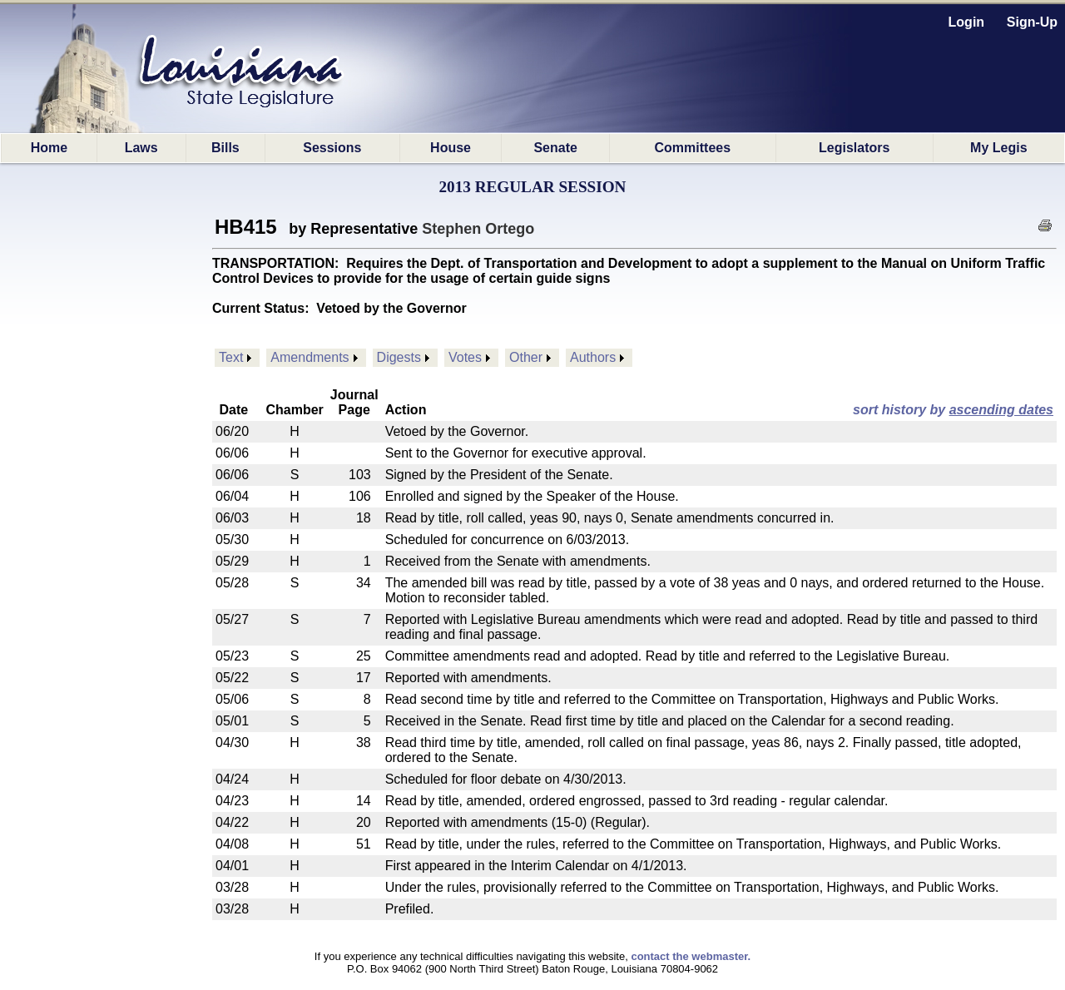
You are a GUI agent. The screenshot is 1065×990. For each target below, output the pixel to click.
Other (525, 357)
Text (231, 357)
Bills (225, 148)
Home (49, 148)
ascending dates (1001, 410)
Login (967, 22)
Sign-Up (1032, 22)
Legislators (854, 148)
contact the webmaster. (690, 956)
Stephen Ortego (478, 228)
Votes (465, 357)
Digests (399, 357)
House (450, 148)
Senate (555, 148)
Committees (693, 148)
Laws (141, 148)
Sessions (332, 148)
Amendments (309, 357)
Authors (593, 357)
